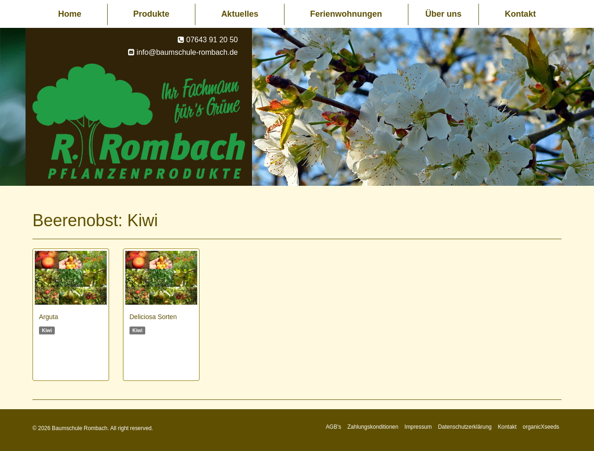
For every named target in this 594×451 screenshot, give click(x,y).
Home (69, 14)
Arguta (48, 316)
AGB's (333, 427)
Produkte (151, 14)
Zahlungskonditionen (373, 427)
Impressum (418, 427)
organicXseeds (541, 427)
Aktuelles (239, 14)
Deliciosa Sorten (153, 316)
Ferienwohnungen (346, 14)
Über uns (443, 14)
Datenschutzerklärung (465, 427)
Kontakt (520, 14)
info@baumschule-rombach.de (187, 52)
